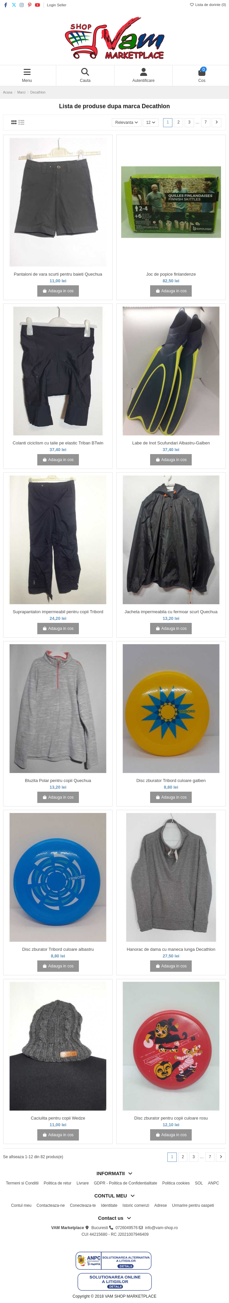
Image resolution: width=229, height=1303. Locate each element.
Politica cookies (176, 1183)
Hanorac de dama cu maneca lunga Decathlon (171, 949)
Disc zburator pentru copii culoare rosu (171, 1118)
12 (150, 122)
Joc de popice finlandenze (171, 274)
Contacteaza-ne (51, 1205)
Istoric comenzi (135, 1205)
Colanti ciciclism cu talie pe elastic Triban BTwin (58, 442)
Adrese (160, 1205)
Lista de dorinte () (208, 5)
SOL (199, 1183)
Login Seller (56, 5)
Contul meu (21, 1205)
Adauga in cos (58, 291)
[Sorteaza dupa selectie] (127, 123)
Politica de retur (57, 1183)
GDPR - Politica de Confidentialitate (125, 1183)
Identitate (109, 1205)
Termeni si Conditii (22, 1183)
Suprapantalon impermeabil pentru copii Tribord (58, 611)
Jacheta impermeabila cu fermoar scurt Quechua (170, 611)
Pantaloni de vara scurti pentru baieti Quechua (58, 274)
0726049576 (126, 1227)
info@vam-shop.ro (161, 1227)
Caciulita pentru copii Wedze (58, 1118)
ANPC (213, 1183)
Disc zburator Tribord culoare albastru (58, 949)
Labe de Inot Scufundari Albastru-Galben (171, 442)
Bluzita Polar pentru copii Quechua (58, 780)
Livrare (83, 1183)
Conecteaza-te (83, 1205)
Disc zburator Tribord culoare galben (171, 780)
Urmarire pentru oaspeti (193, 1205)
